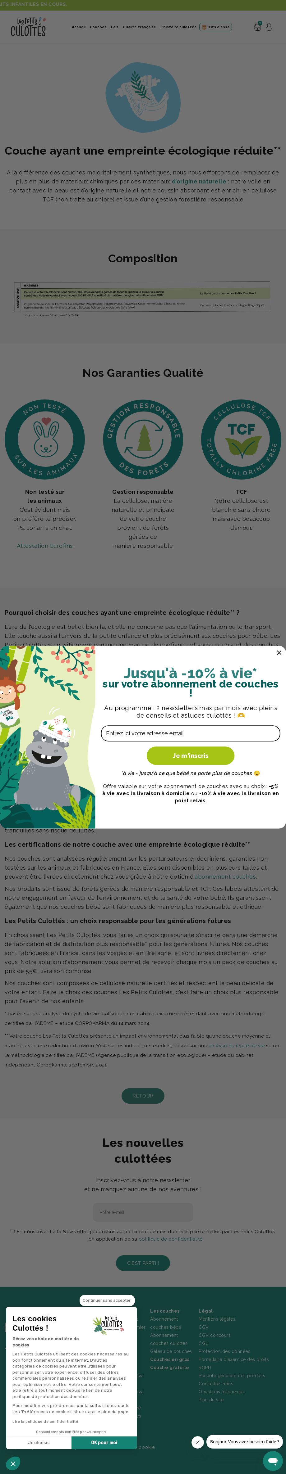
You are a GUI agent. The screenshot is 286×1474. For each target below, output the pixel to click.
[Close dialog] (279, 652)
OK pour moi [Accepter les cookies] (104, 1442)
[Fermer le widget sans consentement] (107, 1300)
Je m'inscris (191, 755)
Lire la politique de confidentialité (45, 1421)
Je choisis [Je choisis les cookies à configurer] (39, 1442)
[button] (13, 1463)
